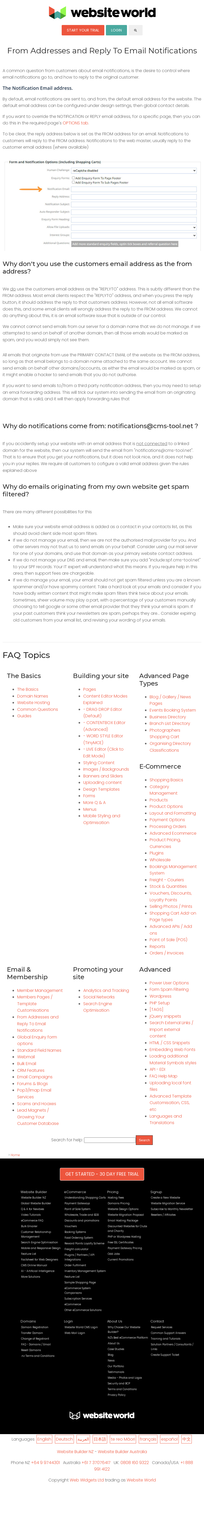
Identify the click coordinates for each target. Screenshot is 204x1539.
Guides (24, 716)
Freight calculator (76, 1249)
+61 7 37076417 (96, 1463)
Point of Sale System (78, 1209)
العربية (83, 1439)
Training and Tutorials (165, 1339)
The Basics (28, 689)
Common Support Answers (168, 1333)
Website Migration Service (168, 1203)
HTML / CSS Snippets (170, 1043)
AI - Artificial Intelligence (37, 1271)
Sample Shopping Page (80, 1282)
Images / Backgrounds (106, 769)
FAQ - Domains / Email (36, 1344)
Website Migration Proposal (126, 1215)
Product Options (166, 806)
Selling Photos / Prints (171, 906)
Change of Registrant (35, 1339)
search (135, 30)
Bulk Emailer (29, 1226)
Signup (156, 1191)
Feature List (28, 1254)
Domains (28, 1321)
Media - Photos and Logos (125, 1378)
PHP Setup (160, 1003)
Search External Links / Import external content (171, 1029)
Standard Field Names (39, 1050)
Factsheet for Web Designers (39, 1260)
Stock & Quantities (168, 886)
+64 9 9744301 (45, 1463)
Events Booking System (173, 710)
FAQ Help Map (163, 1076)
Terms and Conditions (122, 1389)
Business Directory (168, 717)
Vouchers (71, 1226)
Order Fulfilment (75, 1265)
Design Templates (101, 789)
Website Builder (34, 1191)
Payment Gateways (77, 1203)
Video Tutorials (31, 1215)
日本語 (100, 1439)
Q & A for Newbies (32, 1209)
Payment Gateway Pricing (125, 1248)
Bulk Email (26, 1064)
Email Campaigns (35, 1077)
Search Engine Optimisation (39, 1242)
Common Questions (37, 709)
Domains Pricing (119, 1203)
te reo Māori (123, 1439)
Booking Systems (75, 1232)
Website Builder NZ (33, 1198)
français (148, 1439)
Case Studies (116, 1349)
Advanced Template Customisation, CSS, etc (171, 1102)
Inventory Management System (85, 1271)
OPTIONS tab (75, 123)
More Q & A (94, 803)
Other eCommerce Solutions (83, 1310)
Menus (90, 809)
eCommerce (75, 1191)
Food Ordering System (79, 1238)
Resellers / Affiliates (163, 1215)
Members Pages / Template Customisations (35, 1003)
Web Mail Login (75, 1333)
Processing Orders (168, 826)
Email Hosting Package (123, 1221)
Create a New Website (165, 1198)
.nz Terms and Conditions (37, 1356)
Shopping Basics (166, 780)
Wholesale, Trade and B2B (82, 1215)
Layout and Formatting (173, 813)
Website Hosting (33, 703)
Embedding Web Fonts (172, 1050)
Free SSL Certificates (120, 1242)
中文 (186, 1439)
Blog (110, 1355)
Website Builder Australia (122, 1452)
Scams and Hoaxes (36, 1104)
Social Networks (99, 997)
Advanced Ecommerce (173, 833)
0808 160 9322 (134, 1463)
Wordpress (160, 996)
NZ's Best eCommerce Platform (128, 1338)
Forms (89, 796)
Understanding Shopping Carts (85, 1198)
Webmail (26, 1057)
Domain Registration (34, 1327)
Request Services (161, 1327)
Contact (157, 1321)
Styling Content (98, 763)
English (44, 1439)
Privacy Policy (116, 1395)
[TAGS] (156, 1009)
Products (159, 800)
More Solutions (30, 1277)
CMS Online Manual (34, 1265)
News (111, 1361)
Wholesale (160, 860)
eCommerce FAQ (32, 1221)
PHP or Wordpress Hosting (124, 1237)
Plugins (157, 853)
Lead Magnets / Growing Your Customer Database (38, 1116)
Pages (89, 689)
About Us (114, 1321)
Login (68, 1321)
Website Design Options (123, 1209)
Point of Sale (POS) (168, 940)
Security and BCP (119, 1383)
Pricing (112, 1191)
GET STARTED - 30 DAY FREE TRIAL (102, 1174)
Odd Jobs (114, 1254)
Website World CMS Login (81, 1327)
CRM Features (30, 1070)
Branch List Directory (170, 723)
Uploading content (102, 783)
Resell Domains (31, 1350)
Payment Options (167, 820)
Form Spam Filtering (169, 989)
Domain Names (32, 696)
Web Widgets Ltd (87, 1480)
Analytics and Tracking (106, 990)
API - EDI (157, 1069)
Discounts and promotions (82, 1221)
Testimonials (116, 1372)
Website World (141, 1480)
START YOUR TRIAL (83, 30)
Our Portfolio (116, 1366)
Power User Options (169, 983)
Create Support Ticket (165, 1355)
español (169, 1439)
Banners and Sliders (103, 776)
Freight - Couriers (167, 880)
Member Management (40, 990)
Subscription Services (78, 1299)
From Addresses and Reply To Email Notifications (38, 1023)
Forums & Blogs (32, 1084)
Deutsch (64, 1439)
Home (15, 1155)
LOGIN (116, 30)
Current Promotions (120, 1260)
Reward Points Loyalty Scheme (84, 1243)
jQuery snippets (165, 1016)
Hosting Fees (116, 1198)
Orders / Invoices (167, 953)
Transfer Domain (32, 1333)
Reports (157, 946)
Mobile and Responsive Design (41, 1248)
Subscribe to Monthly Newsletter (172, 1209)
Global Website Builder (36, 1203)
